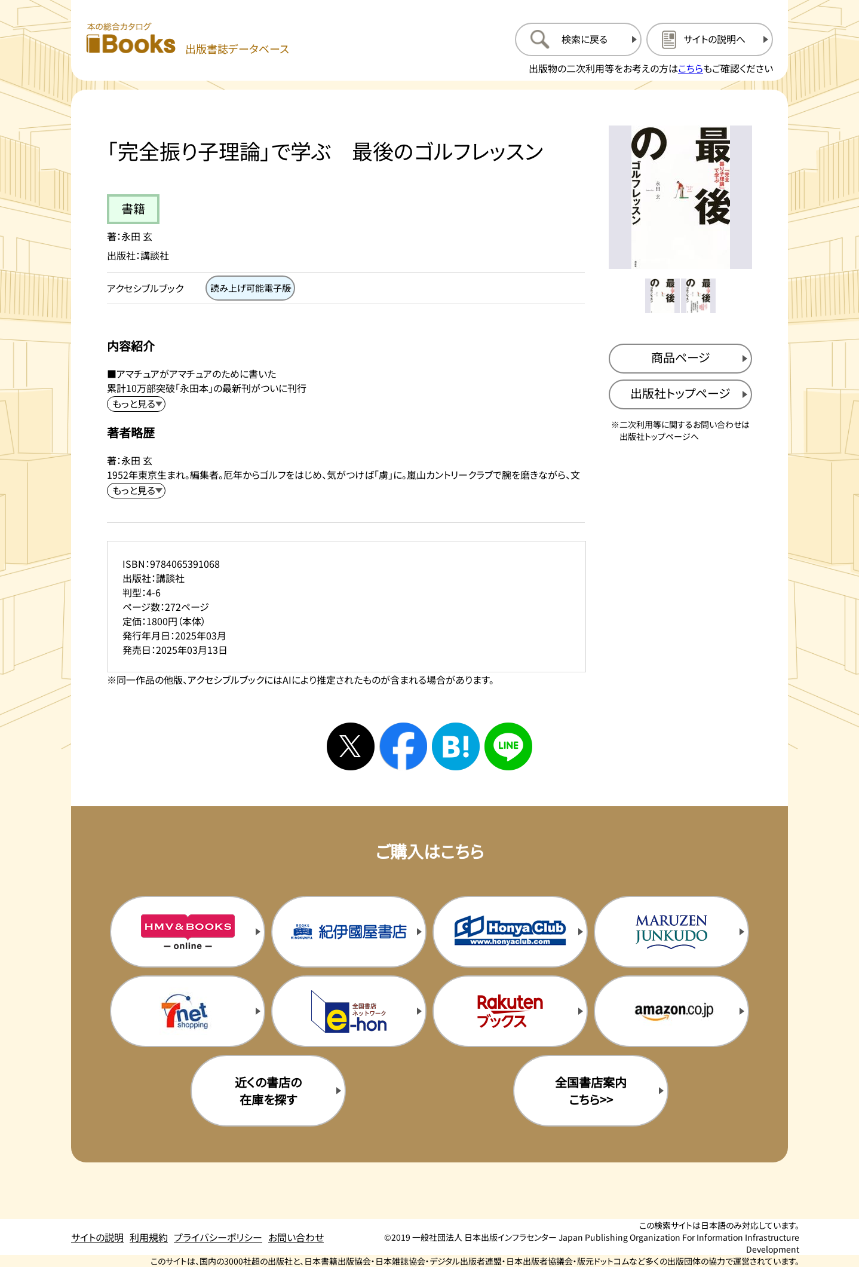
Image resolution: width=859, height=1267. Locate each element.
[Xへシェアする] (351, 746)
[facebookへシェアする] (403, 746)
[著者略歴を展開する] (136, 490)
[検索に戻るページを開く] (578, 39)
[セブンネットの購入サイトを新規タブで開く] (187, 1011)
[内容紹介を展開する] (136, 404)
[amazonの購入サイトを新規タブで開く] (671, 1011)
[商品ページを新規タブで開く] (680, 359)
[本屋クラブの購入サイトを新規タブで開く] (510, 932)
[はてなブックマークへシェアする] (456, 746)
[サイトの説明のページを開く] (709, 39)
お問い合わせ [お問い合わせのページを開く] (296, 1237)
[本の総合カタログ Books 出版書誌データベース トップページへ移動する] (187, 39)
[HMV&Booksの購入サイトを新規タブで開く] (187, 932)
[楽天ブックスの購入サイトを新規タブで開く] (510, 1011)
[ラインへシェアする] (508, 746)
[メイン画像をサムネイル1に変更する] (662, 296)
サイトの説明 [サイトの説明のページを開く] (97, 1237)
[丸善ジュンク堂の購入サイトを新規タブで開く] (671, 932)
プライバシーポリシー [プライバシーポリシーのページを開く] (218, 1237)
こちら (690, 68)
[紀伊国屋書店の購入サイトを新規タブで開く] (349, 932)
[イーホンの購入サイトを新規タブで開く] (349, 1011)
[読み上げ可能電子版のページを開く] (250, 288)
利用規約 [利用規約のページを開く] (149, 1237)
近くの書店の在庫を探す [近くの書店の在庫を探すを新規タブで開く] (268, 1090)
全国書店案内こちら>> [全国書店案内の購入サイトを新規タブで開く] (591, 1090)
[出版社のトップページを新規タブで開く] (680, 394)
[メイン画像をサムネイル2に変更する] (698, 296)
